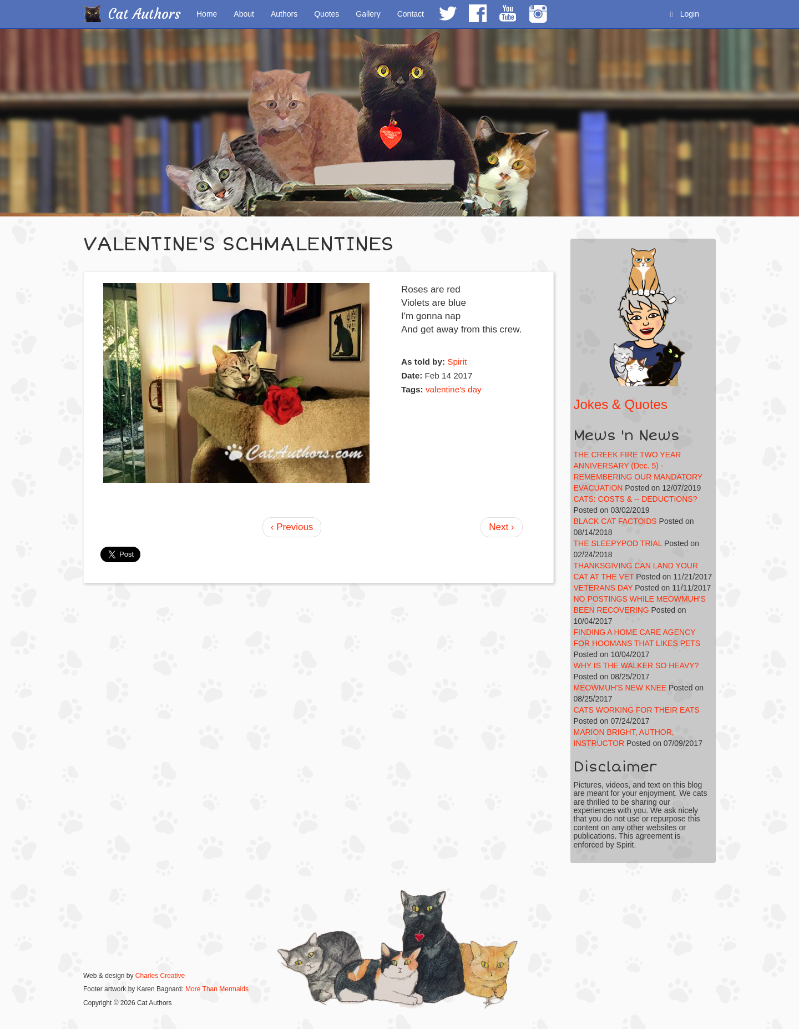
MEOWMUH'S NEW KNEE (620, 687)
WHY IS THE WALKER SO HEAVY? (636, 665)
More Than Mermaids (217, 989)
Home (206, 13)
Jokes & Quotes (620, 404)
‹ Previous (292, 527)
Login (684, 14)
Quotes (326, 13)
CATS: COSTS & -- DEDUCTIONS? (635, 499)
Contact (410, 13)
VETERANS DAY (603, 587)
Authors (284, 13)
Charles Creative (160, 976)
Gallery (368, 13)
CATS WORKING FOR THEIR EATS (637, 709)
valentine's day (454, 389)
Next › (501, 527)
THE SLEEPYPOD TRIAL (618, 543)
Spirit (457, 361)
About (244, 13)
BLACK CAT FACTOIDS (615, 521)
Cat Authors (144, 14)
